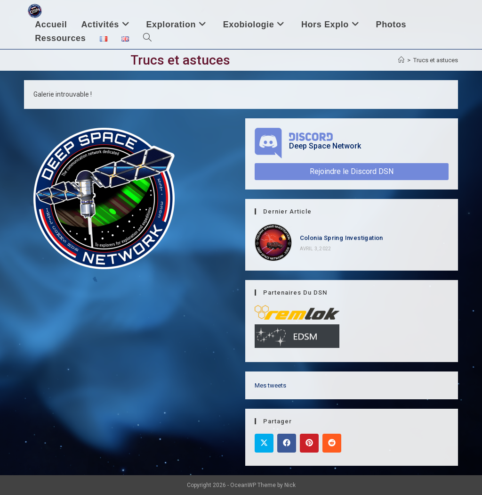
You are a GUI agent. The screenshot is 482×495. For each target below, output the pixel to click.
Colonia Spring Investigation (341, 237)
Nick (290, 485)
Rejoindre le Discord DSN (352, 171)
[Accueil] (401, 60)
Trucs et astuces (435, 60)
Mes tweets (270, 385)
